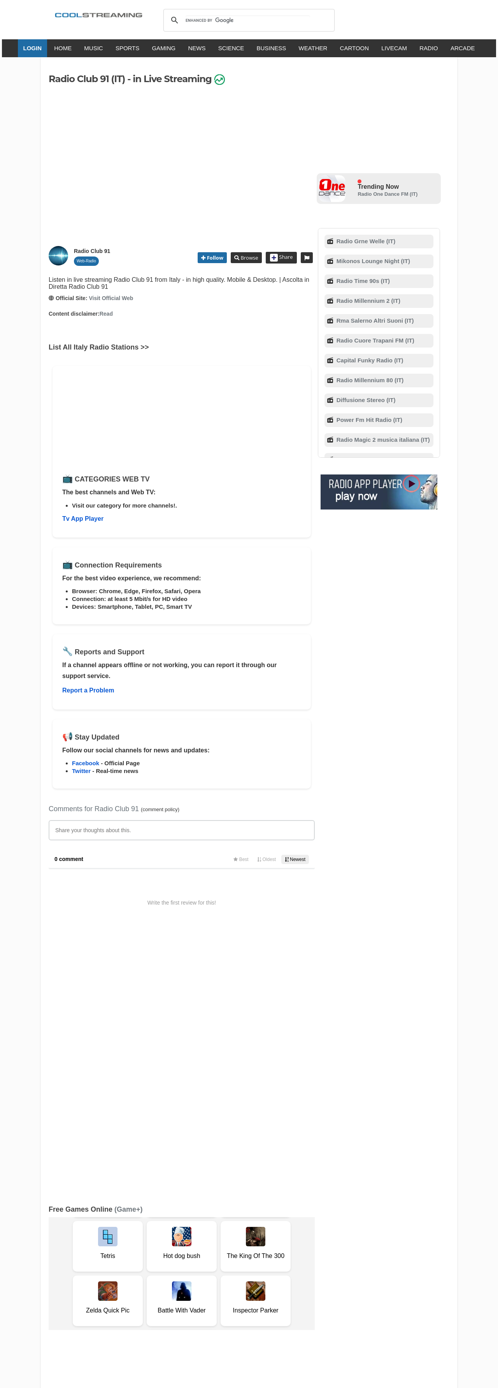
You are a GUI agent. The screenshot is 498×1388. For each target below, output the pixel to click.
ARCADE (463, 48)
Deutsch (263, 1297)
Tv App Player (82, 518)
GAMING (163, 48)
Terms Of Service (84, 1266)
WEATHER (313, 48)
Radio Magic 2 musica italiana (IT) (382, 439)
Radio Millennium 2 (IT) (367, 300)
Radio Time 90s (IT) (362, 281)
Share (281, 258)
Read (106, 314)
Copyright (221, 1266)
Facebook (85, 763)
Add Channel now (243, 1210)
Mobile (270, 1266)
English (154, 1297)
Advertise (294, 1266)
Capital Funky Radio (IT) (369, 360)
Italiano (180, 1297)
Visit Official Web (111, 298)
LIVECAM (394, 48)
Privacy (247, 1266)
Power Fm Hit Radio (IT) (368, 419)
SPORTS (127, 48)
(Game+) (128, 953)
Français (207, 1297)
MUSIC (93, 48)
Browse (248, 257)
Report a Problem (88, 690)
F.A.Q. (171, 1266)
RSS (58, 1266)
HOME (63, 48)
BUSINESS (271, 48)
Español (235, 1297)
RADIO (428, 48)
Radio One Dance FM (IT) (387, 194)
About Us (122, 1266)
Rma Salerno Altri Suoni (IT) (374, 320)
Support (148, 1266)
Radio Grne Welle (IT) (365, 241)
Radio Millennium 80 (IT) (369, 380)
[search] (248, 20)
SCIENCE (231, 48)
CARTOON (354, 48)
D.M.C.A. (193, 1266)
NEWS (196, 48)
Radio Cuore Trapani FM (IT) (374, 340)
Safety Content (72, 1274)
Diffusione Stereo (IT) (365, 400)
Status (103, 1274)
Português (323, 1297)
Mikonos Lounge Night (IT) (372, 261)
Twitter (81, 771)
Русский (291, 1297)
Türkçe (351, 1297)
